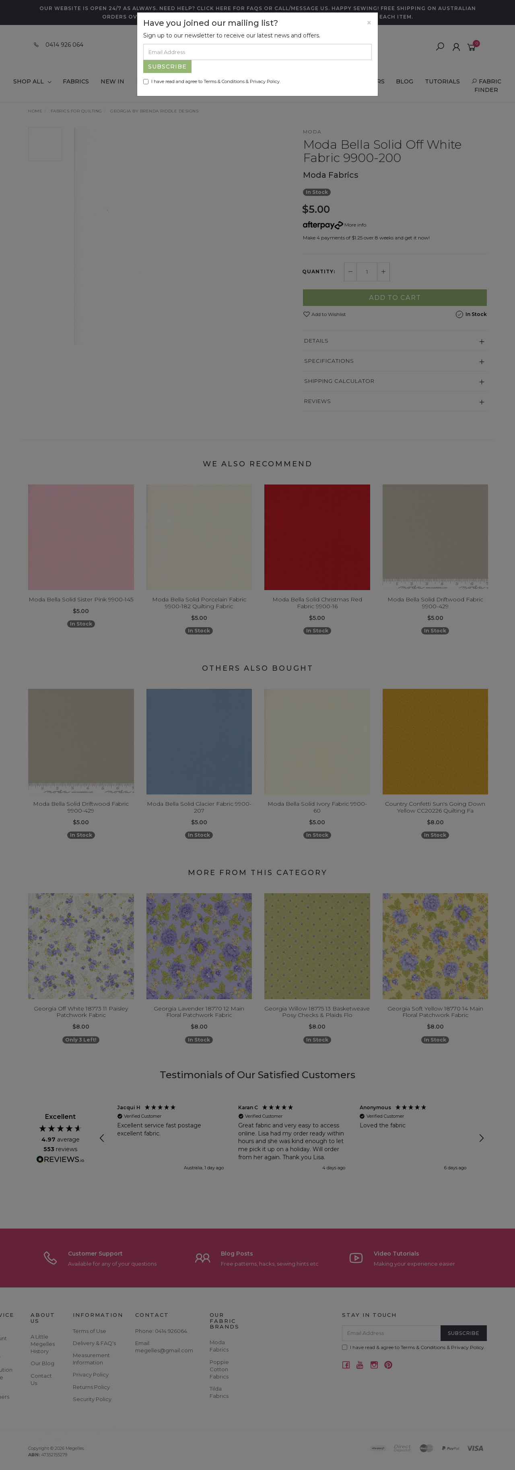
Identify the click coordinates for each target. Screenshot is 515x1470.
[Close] (369, 23)
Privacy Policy (265, 81)
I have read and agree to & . (211, 81)
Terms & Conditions (224, 81)
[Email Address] (257, 52)
